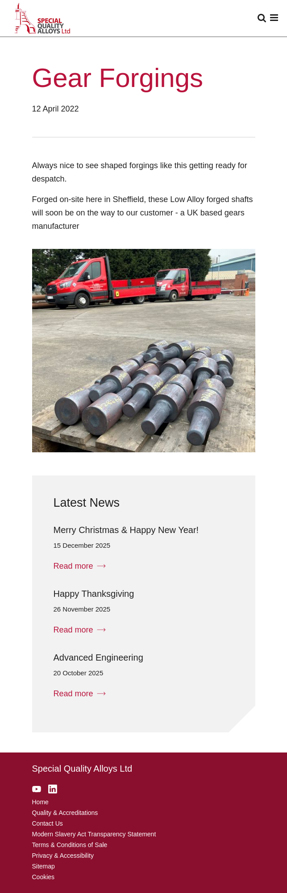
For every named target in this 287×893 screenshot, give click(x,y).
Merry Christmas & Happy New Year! (126, 530)
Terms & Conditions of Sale (70, 844)
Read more (80, 566)
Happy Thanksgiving (94, 594)
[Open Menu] (272, 18)
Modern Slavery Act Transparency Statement (94, 834)
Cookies (43, 877)
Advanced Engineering (98, 657)
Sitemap (43, 866)
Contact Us (47, 823)
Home (40, 802)
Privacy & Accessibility (63, 855)
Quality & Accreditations (65, 812)
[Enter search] (262, 18)
